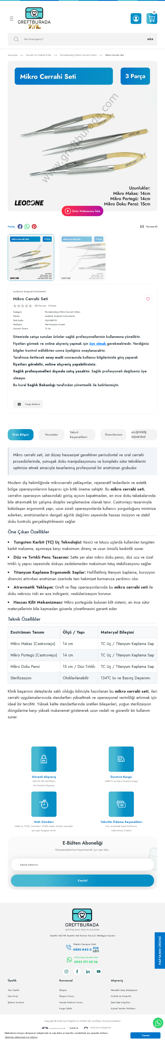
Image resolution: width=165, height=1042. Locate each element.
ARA (150, 39)
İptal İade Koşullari (120, 1002)
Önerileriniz (113, 435)
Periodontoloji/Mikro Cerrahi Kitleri (63, 312)
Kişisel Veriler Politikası (123, 1008)
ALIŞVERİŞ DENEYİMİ (138, 434)
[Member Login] (136, 18)
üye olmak (98, 343)
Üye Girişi (13, 996)
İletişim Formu (66, 996)
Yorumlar (51, 435)
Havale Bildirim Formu (71, 1002)
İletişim (63, 990)
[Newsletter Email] (82, 865)
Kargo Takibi (65, 1008)
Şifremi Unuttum (16, 1002)
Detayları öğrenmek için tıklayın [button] (21, 1037)
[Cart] (152, 18)
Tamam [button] (146, 1035)
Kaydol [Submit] (82, 880)
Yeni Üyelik (13, 990)
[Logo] (34, 18)
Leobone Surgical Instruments (60, 316)
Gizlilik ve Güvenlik (121, 996)
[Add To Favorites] (148, 299)
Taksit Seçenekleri (78, 434)
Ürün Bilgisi (20, 435)
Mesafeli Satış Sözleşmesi (124, 990)
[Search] (82, 39)
